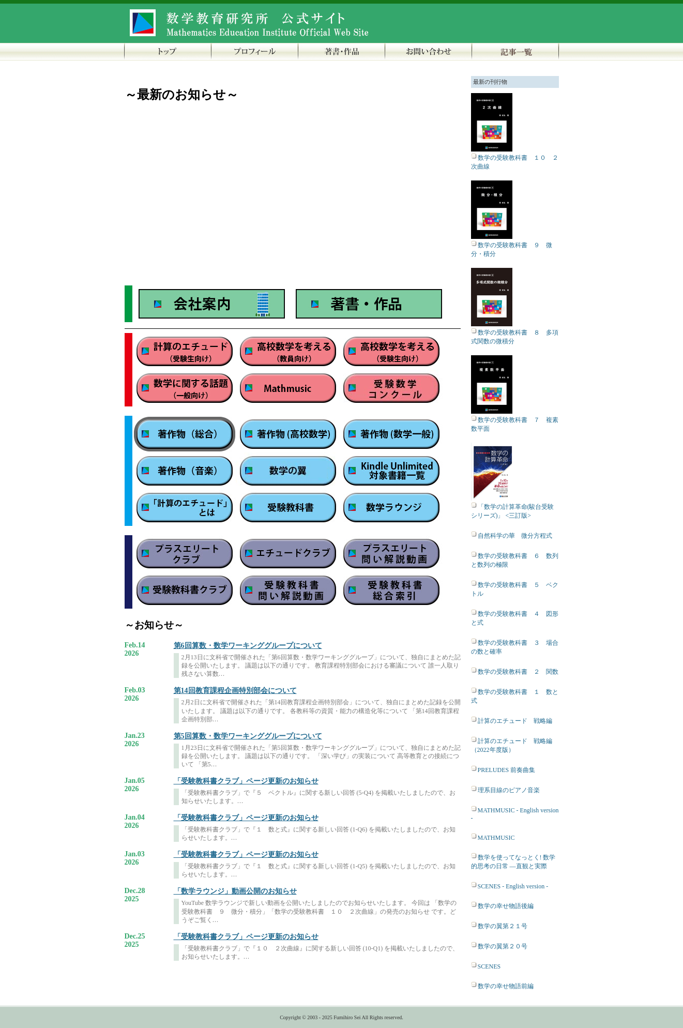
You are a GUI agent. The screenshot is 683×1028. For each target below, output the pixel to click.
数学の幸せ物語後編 (506, 906)
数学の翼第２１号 (502, 926)
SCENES (489, 966)
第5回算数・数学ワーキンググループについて (248, 736)
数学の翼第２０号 (502, 946)
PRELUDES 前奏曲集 (507, 770)
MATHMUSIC (496, 837)
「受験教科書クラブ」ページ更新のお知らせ (246, 781)
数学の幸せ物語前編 (506, 986)
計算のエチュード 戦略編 (515, 720)
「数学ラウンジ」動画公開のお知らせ (235, 891)
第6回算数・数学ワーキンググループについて (248, 645)
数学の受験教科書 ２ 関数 (518, 671)
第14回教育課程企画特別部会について (235, 690)
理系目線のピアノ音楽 (509, 790)
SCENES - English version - (513, 886)
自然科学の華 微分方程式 (515, 535)
